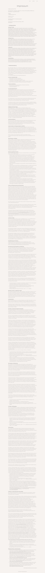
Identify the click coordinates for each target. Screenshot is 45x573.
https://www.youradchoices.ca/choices (29, 487)
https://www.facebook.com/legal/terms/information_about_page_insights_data (20, 539)
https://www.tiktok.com (20, 556)
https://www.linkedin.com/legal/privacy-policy (16, 551)
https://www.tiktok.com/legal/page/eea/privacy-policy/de (18, 557)
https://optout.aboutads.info (14, 489)
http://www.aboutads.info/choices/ (23, 212)
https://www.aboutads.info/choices (16, 488)
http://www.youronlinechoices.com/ (13, 213)
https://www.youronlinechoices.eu (15, 487)
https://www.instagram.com (20, 560)
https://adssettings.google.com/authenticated (16, 566)
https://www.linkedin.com (23, 550)
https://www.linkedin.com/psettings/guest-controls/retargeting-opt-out (20, 552)
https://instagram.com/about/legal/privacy (16, 561)
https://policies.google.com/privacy (15, 565)
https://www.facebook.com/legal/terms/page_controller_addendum (18, 532)
